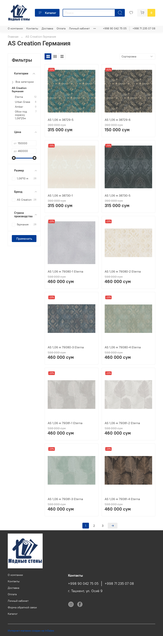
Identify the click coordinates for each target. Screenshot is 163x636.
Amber (19, 106)
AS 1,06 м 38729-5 (60, 120)
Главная (13, 36)
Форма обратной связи (22, 607)
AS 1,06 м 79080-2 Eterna (123, 271)
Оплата (61, 28)
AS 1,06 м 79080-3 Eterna (66, 347)
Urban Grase (22, 102)
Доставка (47, 28)
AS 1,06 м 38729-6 (118, 120)
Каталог (47, 13)
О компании (15, 28)
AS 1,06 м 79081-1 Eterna (65, 423)
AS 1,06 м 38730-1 (60, 195)
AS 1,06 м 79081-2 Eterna (122, 423)
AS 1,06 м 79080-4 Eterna (123, 347)
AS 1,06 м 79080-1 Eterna (65, 271)
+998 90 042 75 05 (115, 28)
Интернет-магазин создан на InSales (31, 630)
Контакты (32, 28)
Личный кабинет (79, 28)
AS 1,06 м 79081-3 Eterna (65, 499)
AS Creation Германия (19, 89)
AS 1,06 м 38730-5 (117, 195)
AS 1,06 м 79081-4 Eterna (122, 499)
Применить (24, 238)
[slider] (14, 158)
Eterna (19, 97)
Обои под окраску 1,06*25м (21, 115)
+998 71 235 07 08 (144, 28)
